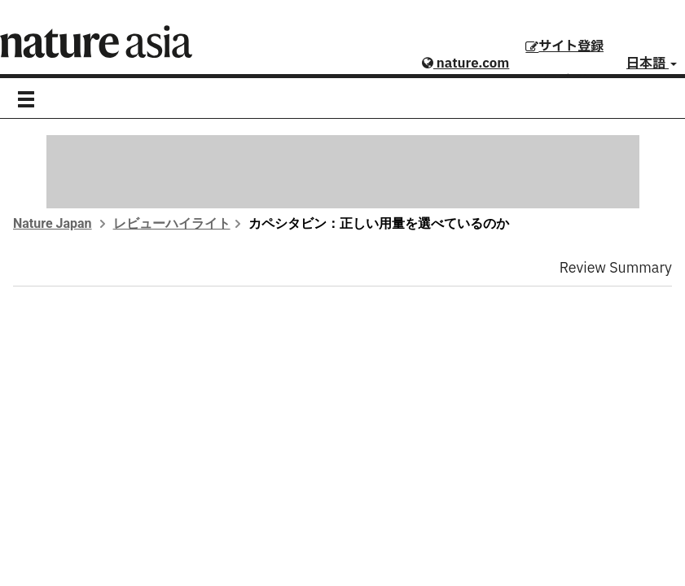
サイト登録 (564, 46)
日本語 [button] (651, 63)
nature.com (465, 63)
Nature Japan (52, 223)
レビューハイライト (172, 223)
